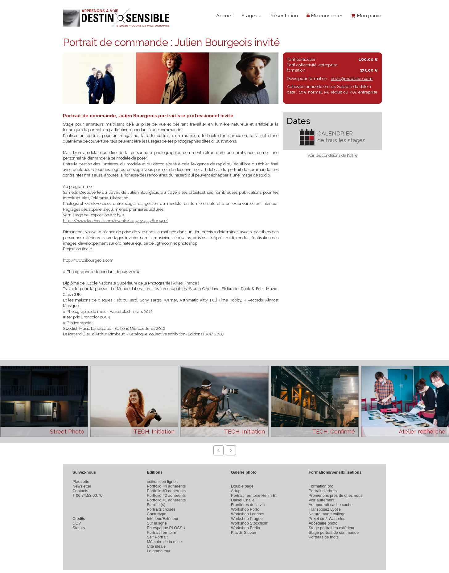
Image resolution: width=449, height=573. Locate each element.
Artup (236, 490)
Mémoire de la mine (164, 541)
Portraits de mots (324, 537)
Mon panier (366, 16)
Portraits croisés (161, 509)
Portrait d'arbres (323, 490)
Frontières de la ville (248, 504)
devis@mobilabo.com (352, 78)
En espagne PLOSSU (166, 527)
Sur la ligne (157, 523)
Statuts (78, 527)
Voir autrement (322, 500)
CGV (76, 523)
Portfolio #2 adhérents (166, 495)
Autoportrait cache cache (330, 504)
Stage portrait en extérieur (332, 527)
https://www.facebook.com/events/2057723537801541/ (115, 220)
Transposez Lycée (325, 509)
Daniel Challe (243, 500)
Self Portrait (157, 537)
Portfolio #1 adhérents (166, 500)
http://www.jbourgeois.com (88, 260)
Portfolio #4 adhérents (166, 486)
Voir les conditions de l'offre (332, 155)
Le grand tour (159, 551)
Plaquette (80, 481)
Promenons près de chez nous (336, 495)
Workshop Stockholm (249, 523)
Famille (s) (156, 504)
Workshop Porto (245, 509)
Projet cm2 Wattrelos (327, 518)
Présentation (283, 16)
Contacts (80, 490)
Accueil (224, 16)
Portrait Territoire (161, 532)
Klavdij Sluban (243, 532)
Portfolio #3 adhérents (166, 490)
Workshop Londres (247, 514)
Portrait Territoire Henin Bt (254, 495)
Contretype (156, 514)
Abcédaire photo (323, 523)
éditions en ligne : (162, 481)
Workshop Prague (247, 518)
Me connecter (324, 16)
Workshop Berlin (245, 527)
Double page (242, 486)
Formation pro (321, 486)
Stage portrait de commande (334, 532)
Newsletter (81, 486)
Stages (251, 16)
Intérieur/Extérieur (162, 518)
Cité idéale (156, 546)
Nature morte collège (327, 514)
